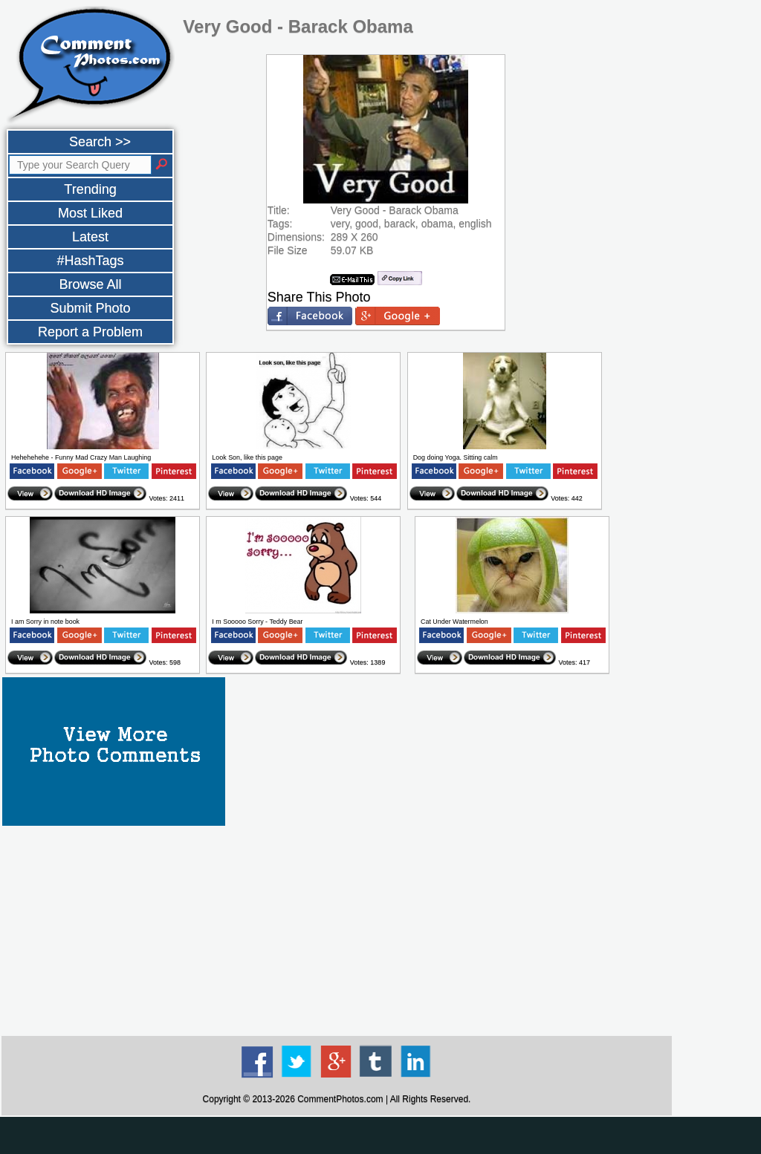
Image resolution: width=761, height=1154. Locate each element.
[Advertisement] (336, 930)
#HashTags (89, 260)
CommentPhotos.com (340, 1099)
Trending (90, 189)
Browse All (90, 284)
